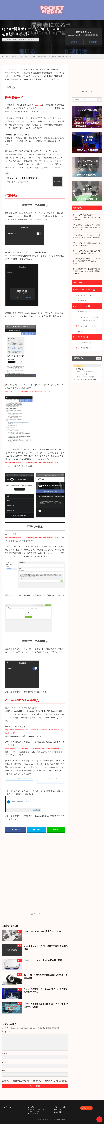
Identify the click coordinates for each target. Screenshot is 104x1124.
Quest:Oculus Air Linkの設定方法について (43, 931)
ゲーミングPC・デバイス (85, 290)
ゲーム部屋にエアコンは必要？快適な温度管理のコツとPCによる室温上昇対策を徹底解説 (87, 271)
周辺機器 (82, 301)
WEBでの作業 (82, 374)
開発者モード (81, 366)
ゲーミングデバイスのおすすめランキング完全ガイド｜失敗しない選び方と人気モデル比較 (86, 217)
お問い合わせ (86, 1108)
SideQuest (38, 105)
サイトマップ (58, 1110)
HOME (6, 56)
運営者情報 (58, 1112)
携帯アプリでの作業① (85, 371)
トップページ (6, 1107)
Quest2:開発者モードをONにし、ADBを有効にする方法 (54, 56)
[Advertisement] (35, 861)
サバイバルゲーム (90, 317)
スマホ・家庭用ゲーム (87, 326)
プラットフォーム (24, 56)
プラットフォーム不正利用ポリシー (23, 178)
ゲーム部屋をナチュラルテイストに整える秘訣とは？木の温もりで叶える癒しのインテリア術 (86, 227)
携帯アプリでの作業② (85, 377)
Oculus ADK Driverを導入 (87, 379)
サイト (4, 1070)
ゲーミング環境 (81, 337)
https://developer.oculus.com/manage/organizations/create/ (28, 391)
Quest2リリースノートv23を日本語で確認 (43, 960)
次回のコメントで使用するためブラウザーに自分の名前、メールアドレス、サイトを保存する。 (35, 1081)
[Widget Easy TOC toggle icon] (98, 358)
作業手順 (79, 369)
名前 (4, 1053)
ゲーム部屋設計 (85, 342)
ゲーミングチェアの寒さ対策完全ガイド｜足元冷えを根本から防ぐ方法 (86, 252)
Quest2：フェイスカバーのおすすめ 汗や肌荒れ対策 (46, 947)
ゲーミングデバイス (86, 295)
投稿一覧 (13, 56)
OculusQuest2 (33, 40)
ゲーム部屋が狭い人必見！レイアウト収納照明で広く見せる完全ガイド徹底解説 (86, 236)
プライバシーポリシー (61, 1107)
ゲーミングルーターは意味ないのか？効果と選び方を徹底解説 (86, 244)
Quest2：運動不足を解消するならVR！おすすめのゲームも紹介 (46, 1005)
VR (25, 40)
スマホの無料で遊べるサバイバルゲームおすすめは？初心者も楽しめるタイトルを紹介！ (86, 261)
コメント (6, 1032)
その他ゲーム (89, 320)
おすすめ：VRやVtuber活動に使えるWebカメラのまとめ (45, 976)
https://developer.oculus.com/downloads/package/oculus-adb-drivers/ (32, 748)
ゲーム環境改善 (85, 348)
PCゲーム (82, 312)
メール (5, 1062)
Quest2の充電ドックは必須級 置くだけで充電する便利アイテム (46, 990)
